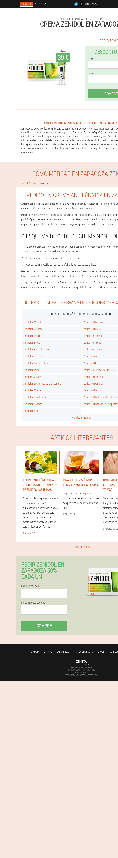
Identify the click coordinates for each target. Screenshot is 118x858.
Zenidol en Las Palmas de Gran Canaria (42, 383)
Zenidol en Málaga (32, 335)
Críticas (48, 651)
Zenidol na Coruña (32, 376)
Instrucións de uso (83, 651)
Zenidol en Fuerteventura (35, 363)
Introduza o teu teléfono (33, 602)
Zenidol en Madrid (32, 322)
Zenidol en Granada (32, 329)
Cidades (102, 651)
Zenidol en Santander (33, 404)
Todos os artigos (81, 546)
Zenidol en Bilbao (31, 342)
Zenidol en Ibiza (31, 369)
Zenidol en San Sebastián (35, 397)
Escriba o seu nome (31, 586)
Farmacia (34, 651)
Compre (44, 626)
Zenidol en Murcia (32, 390)
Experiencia (63, 651)
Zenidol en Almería (32, 356)
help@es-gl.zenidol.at (81, 664)
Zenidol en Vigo (31, 410)
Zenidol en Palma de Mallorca (37, 349)
